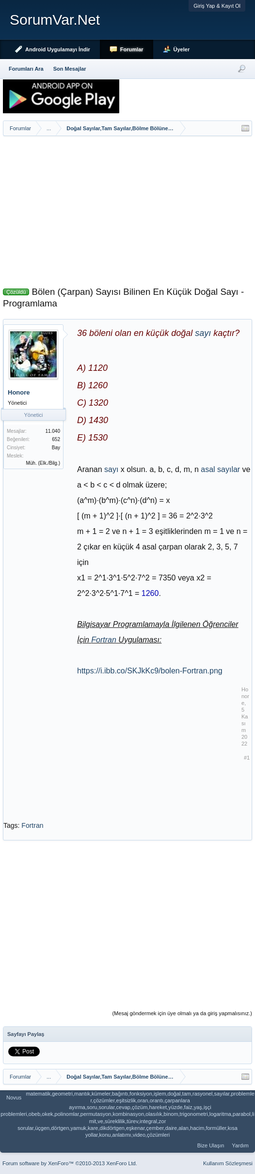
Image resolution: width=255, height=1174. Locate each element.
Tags (10, 825)
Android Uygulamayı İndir (57, 49)
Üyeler (182, 49)
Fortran (103, 640)
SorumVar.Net (55, 20)
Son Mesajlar (69, 69)
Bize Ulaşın (210, 1145)
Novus (13, 1097)
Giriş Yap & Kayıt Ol (216, 6)
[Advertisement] (127, 208)
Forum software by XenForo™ (69, 1163)
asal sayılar (220, 469)
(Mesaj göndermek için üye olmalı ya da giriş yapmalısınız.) (182, 1013)
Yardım (240, 1145)
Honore (19, 392)
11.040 (52, 431)
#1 (247, 758)
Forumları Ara (26, 69)
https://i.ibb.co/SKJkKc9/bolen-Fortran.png (150, 671)
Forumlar (131, 49)
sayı (203, 333)
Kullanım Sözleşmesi (228, 1163)
